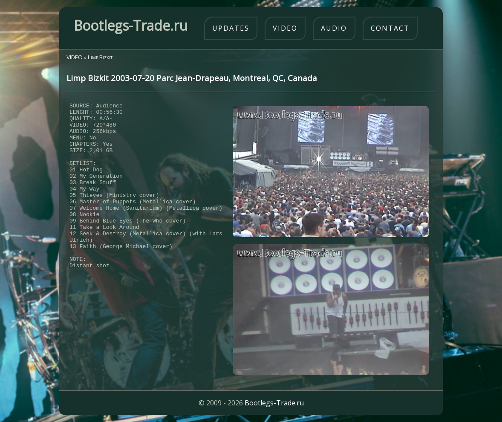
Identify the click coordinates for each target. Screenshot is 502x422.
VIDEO (74, 57)
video (285, 28)
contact (390, 28)
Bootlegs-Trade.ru (274, 403)
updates (230, 28)
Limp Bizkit (100, 57)
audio (334, 28)
